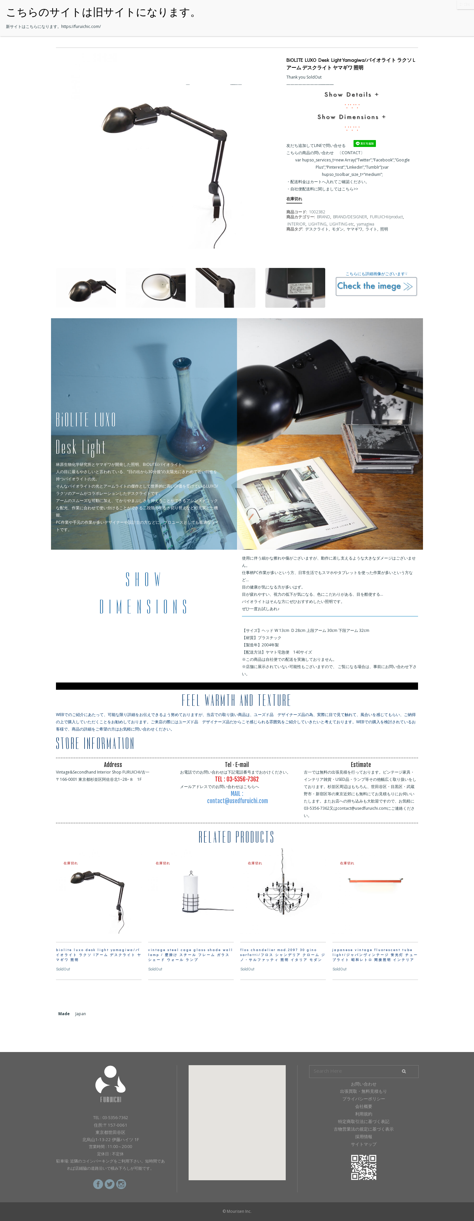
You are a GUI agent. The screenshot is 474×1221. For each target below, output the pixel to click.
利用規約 (363, 1114)
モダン (338, 229)
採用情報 (363, 1136)
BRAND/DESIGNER (350, 217)
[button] (237, 1117)
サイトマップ (364, 1144)
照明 (384, 229)
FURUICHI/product (386, 217)
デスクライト (317, 229)
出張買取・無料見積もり (363, 1091)
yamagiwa (365, 224)
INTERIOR (296, 224)
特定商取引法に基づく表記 (363, 1121)
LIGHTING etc (341, 224)
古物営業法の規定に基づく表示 (364, 1129)
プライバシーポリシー (363, 1099)
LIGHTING (317, 224)
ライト (371, 229)
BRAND (323, 217)
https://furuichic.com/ (81, 26)
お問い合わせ (364, 1084)
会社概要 (363, 1106)
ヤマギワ (354, 229)
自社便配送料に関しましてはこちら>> (324, 189)
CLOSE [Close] (465, 4)
